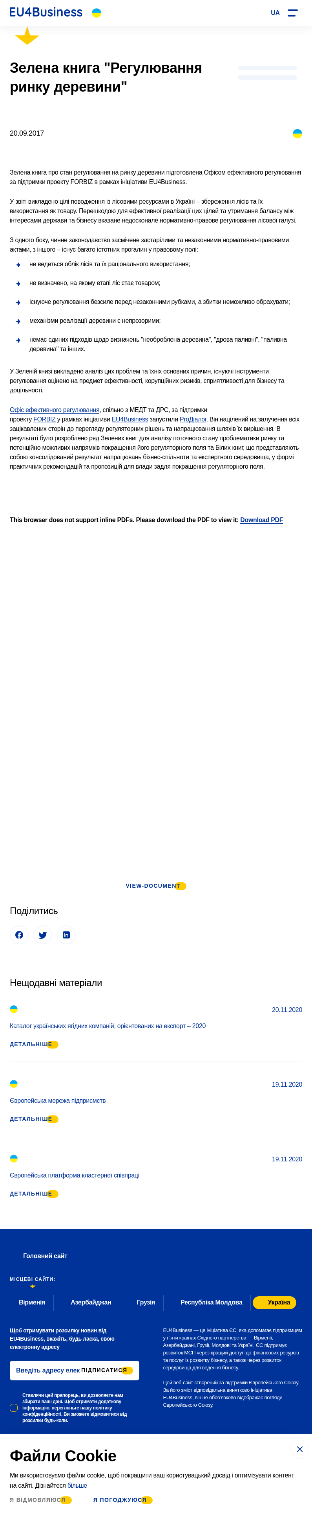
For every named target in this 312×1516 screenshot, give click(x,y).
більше (77, 1485)
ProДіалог (193, 419)
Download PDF (261, 520)
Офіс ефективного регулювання (54, 410)
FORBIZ (44, 419)
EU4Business (130, 419)
